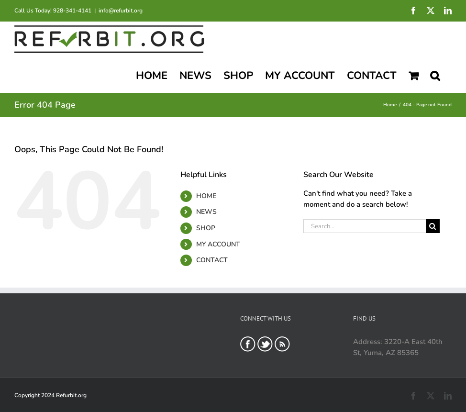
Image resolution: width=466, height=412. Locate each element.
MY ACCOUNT (218, 244)
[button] (435, 74)
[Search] (433, 226)
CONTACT (212, 260)
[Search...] (364, 226)
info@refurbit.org (121, 10)
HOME (206, 195)
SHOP (205, 228)
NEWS (206, 211)
